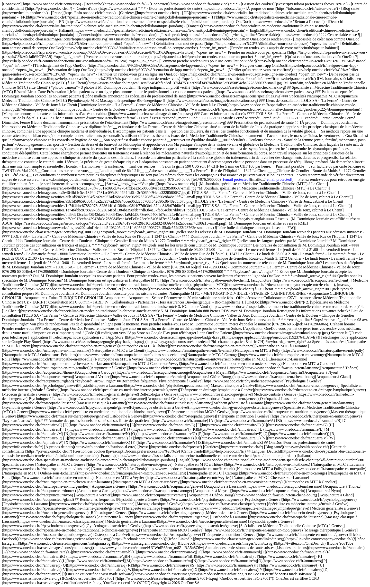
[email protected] (236, 179)
